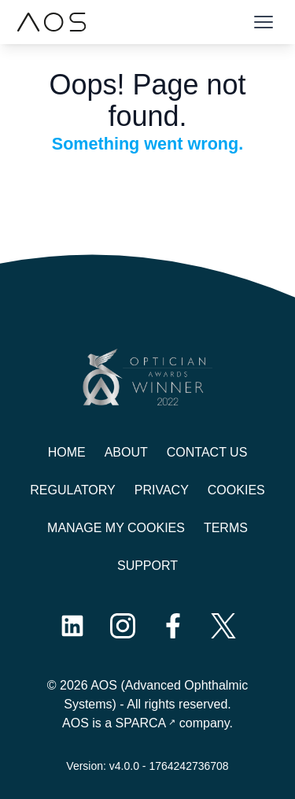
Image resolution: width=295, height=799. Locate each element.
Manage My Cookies (116, 528)
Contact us (207, 452)
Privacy (162, 490)
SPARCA (141, 723)
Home (67, 452)
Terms (226, 528)
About (126, 452)
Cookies (236, 490)
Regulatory (72, 490)
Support (147, 565)
